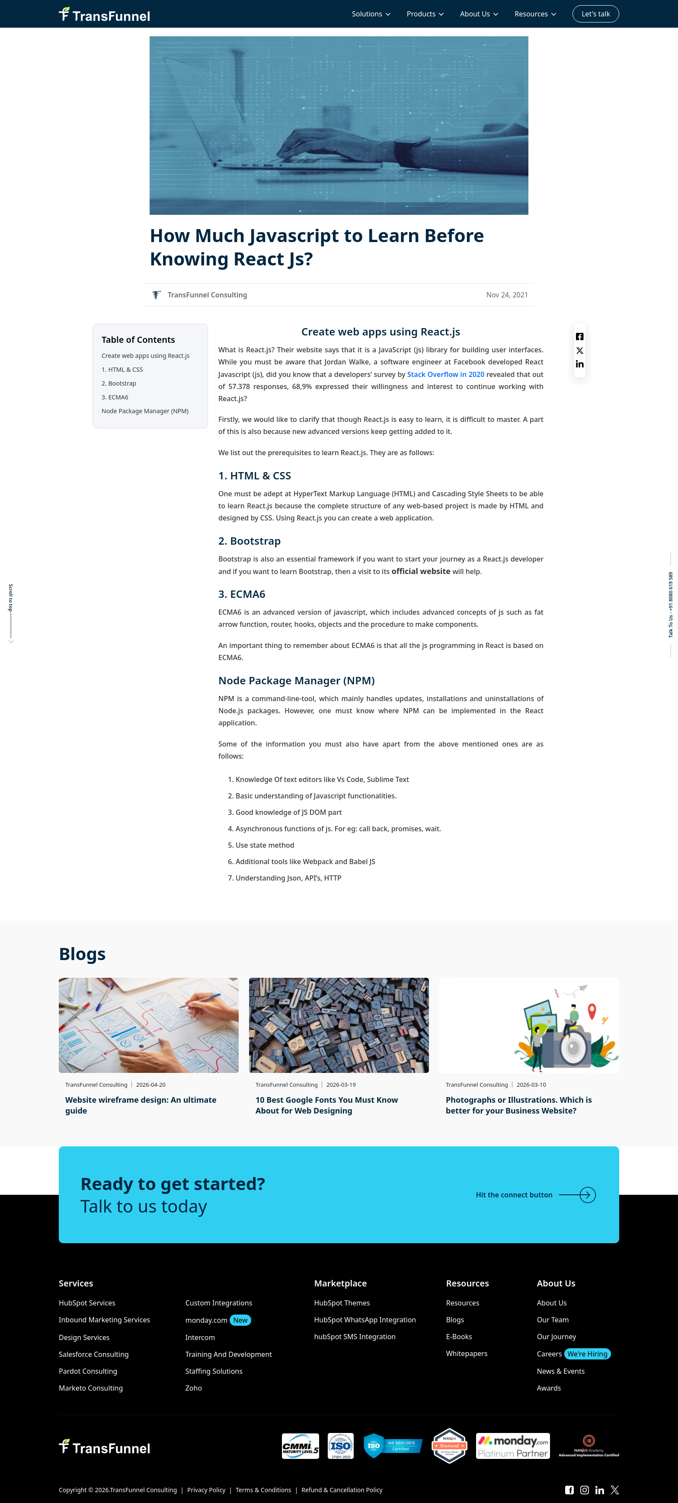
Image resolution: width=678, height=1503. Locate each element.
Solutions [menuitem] (367, 14)
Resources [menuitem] (531, 14)
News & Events (561, 1371)
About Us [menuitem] (475, 14)
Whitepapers (467, 1353)
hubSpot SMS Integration (355, 1336)
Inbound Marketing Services (104, 1319)
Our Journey (556, 1336)
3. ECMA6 (115, 397)
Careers (574, 1353)
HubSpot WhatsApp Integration (365, 1319)
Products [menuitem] (421, 14)
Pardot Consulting (88, 1371)
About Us (552, 1303)
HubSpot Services (87, 1303)
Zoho (193, 1388)
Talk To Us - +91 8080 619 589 (670, 605)
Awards (549, 1388)
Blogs (455, 1319)
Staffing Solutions (214, 1371)
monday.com (218, 1320)
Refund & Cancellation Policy (341, 1490)
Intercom (200, 1337)
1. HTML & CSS (122, 369)
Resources (463, 1303)
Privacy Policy (206, 1490)
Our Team (553, 1319)
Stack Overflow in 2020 (445, 374)
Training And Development (228, 1354)
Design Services (84, 1337)
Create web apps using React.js (145, 355)
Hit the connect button (537, 1195)
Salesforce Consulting (94, 1354)
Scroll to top (11, 598)
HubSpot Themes (342, 1303)
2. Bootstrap (119, 383)
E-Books (459, 1336)
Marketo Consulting (91, 1388)
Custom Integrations (219, 1303)
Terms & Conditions (263, 1490)
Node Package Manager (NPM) (145, 411)
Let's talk (596, 14)
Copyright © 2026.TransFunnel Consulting (118, 1490)
